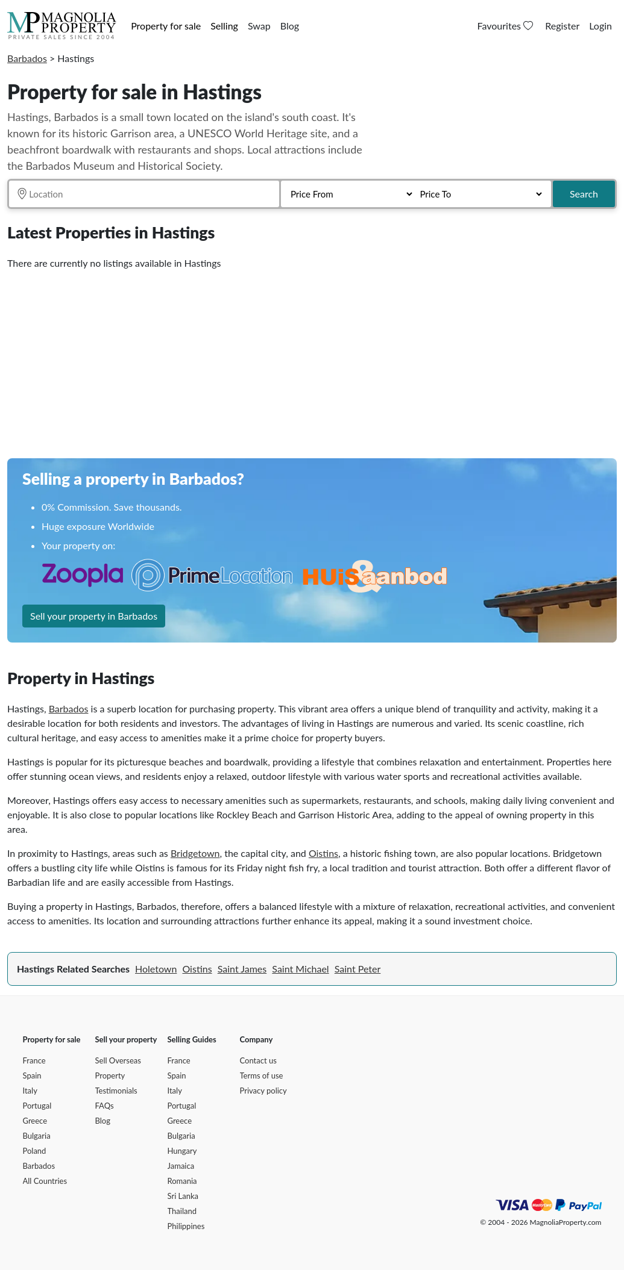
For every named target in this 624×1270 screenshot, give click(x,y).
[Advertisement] (312, 359)
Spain (32, 1075)
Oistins (323, 853)
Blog (289, 25)
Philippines (186, 1226)
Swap (259, 25)
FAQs (104, 1105)
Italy (30, 1090)
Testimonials (116, 1090)
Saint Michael (300, 968)
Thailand (182, 1211)
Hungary (182, 1151)
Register (562, 25)
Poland (34, 1151)
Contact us (258, 1060)
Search (584, 193)
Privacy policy (263, 1090)
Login (600, 25)
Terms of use (261, 1075)
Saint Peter (358, 968)
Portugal (37, 1105)
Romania (182, 1181)
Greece (35, 1120)
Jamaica (181, 1166)
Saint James (242, 968)
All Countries (45, 1181)
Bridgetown (195, 853)
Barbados (27, 58)
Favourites (506, 25)
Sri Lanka (183, 1196)
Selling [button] (224, 25)
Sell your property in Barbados (93, 615)
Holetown (156, 968)
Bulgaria (37, 1136)
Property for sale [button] (166, 25)
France (34, 1060)
